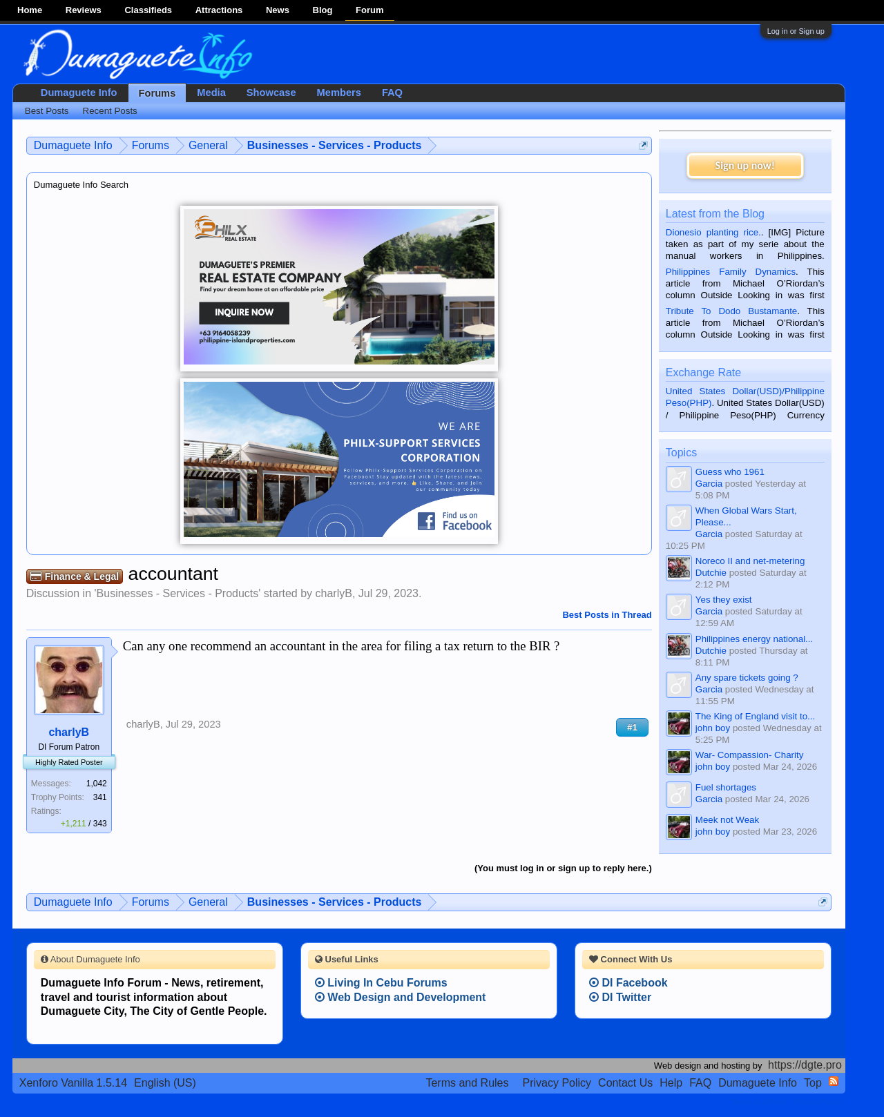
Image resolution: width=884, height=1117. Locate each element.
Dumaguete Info (79, 92)
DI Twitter (620, 997)
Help (671, 1083)
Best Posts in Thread (606, 615)
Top (813, 1083)
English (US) (165, 1083)
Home (29, 10)
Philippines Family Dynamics (731, 271)
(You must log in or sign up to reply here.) (563, 868)
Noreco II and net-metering (750, 561)
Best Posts (47, 111)
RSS (833, 1081)
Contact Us (625, 1083)
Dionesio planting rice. (713, 232)
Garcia (708, 483)
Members (339, 92)
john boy (712, 728)
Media (211, 92)
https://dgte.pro (805, 1065)
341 (100, 797)
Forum (369, 10)
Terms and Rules (466, 1083)
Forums (157, 93)
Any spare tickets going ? (746, 677)
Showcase (271, 92)
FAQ (392, 92)
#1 (632, 727)
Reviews (84, 10)
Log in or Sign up (796, 31)
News (277, 10)
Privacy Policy (557, 1083)
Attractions (219, 10)
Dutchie (711, 572)
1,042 (96, 783)
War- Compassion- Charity (749, 755)
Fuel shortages (725, 787)
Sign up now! (745, 165)
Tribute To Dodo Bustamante (731, 311)
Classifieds (148, 10)
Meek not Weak (727, 820)
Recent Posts (110, 111)
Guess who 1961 (730, 472)
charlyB (334, 593)
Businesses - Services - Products (178, 593)
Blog (323, 10)
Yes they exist (723, 599)
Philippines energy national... (754, 639)
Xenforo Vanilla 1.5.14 (73, 1083)
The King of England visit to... (755, 716)
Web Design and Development (400, 997)
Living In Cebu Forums (381, 983)
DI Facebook (628, 983)
